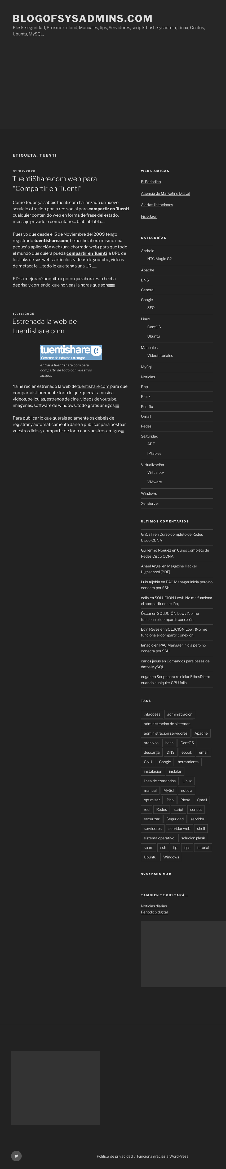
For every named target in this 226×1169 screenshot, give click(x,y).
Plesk (145, 396)
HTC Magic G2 (159, 258)
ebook (186, 752)
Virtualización (152, 464)
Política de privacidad (115, 1156)
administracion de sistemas (167, 723)
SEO (151, 307)
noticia (186, 790)
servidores (153, 828)
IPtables (154, 453)
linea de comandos (160, 781)
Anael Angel (151, 566)
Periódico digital (154, 912)
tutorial (203, 847)
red (146, 809)
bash (169, 742)
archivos (151, 742)
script (178, 809)
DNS (145, 280)
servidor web (179, 828)
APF (151, 444)
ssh (163, 847)
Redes (146, 426)
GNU (148, 761)
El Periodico (151, 181)
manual (150, 790)
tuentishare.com (93, 386)
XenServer (150, 503)
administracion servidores (166, 733)
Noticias (148, 377)
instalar (175, 771)
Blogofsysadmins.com (83, 18)
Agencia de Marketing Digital (165, 193)
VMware (154, 482)
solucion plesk (193, 838)
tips (187, 847)
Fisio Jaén (149, 216)
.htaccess (152, 714)
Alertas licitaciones (157, 204)
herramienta (188, 761)
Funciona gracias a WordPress (162, 1156)
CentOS (154, 327)
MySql (146, 367)
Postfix (147, 406)
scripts (196, 809)
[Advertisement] (113, 90)
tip (175, 847)
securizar (151, 819)
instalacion (153, 771)
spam (148, 847)
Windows (149, 493)
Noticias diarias (154, 906)
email (203, 752)
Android (147, 250)
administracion (179, 714)
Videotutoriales (160, 355)
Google (147, 299)
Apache (147, 270)
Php (144, 386)
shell (201, 828)
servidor (197, 819)
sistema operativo (159, 838)
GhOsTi (147, 534)
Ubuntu (153, 336)
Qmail (146, 416)
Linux (145, 319)
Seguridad (149, 436)
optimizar (152, 800)
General (147, 290)
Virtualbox (156, 472)
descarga (152, 752)
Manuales (149, 347)
